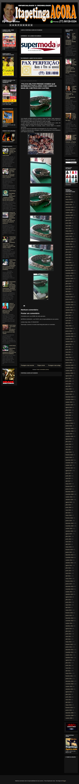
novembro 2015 (69, 526)
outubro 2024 (69, 244)
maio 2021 (68, 352)
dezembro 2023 (69, 270)
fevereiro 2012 (69, 644)
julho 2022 (68, 315)
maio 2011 (68, 668)
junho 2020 (68, 381)
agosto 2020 (69, 375)
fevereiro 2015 (69, 549)
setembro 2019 (69, 404)
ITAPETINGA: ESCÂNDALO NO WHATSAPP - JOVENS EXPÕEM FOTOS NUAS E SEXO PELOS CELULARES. (9, 195)
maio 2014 (68, 573)
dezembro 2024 (69, 239)
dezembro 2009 (69, 712)
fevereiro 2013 (69, 612)
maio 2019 (68, 415)
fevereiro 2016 (69, 518)
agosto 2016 (69, 502)
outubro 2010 (69, 686)
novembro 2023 (69, 273)
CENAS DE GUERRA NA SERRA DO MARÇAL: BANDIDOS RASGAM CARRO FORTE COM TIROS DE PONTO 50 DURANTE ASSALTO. (9, 218)
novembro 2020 (69, 368)
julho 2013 (68, 599)
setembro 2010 (69, 689)
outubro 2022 (69, 307)
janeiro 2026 (69, 204)
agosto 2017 (69, 470)
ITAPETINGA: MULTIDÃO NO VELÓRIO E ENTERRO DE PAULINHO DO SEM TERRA (9, 329)
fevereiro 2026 (69, 202)
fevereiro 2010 (69, 707)
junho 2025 (68, 223)
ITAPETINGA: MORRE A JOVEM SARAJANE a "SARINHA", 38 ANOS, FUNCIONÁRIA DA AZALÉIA (71, 92)
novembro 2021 (69, 336)
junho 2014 (68, 570)
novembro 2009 (69, 715)
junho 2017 (68, 476)
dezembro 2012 (69, 618)
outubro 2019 (69, 402)
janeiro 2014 (69, 583)
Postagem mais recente (27, 365)
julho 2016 (68, 504)
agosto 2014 (69, 565)
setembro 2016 (69, 499)
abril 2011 (68, 670)
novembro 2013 (69, 589)
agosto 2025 (69, 217)
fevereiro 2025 (69, 233)
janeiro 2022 (69, 331)
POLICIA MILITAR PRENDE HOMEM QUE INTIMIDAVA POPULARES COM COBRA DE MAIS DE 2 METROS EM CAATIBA (39, 86)
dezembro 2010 (69, 681)
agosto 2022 (69, 312)
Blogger (64, 780)
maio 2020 (68, 383)
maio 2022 (68, 320)
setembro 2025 (69, 215)
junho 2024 (68, 254)
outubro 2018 (69, 433)
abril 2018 (68, 449)
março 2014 (68, 578)
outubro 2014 (69, 560)
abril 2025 (68, 228)
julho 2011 (68, 662)
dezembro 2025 (69, 207)
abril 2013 (68, 607)
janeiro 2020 (69, 394)
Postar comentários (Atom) (43, 369)
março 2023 (68, 294)
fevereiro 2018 (69, 454)
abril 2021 (68, 354)
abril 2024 (68, 260)
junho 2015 (68, 539)
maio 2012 (68, 636)
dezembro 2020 (69, 365)
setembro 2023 (69, 278)
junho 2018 (68, 444)
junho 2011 (68, 665)
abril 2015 (68, 544)
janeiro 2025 (69, 236)
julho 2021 (68, 346)
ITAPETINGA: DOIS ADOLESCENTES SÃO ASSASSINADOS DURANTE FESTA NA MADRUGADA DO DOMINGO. (9, 264)
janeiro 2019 (69, 425)
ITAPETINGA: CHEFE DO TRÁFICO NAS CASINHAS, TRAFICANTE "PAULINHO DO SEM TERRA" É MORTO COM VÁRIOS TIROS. (9, 242)
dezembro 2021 (69, 333)
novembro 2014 (69, 557)
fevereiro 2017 (69, 486)
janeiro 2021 (69, 362)
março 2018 (68, 452)
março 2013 (68, 610)
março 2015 (68, 547)
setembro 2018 (69, 436)
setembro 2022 (69, 310)
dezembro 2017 (69, 460)
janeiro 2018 (69, 457)
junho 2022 (68, 318)
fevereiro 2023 (69, 296)
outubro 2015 (69, 528)
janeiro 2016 (69, 520)
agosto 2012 (69, 628)
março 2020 (68, 389)
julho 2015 (68, 536)
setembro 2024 (69, 246)
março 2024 (68, 262)
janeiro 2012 (69, 647)
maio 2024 (68, 257)
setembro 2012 (69, 626)
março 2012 (68, 641)
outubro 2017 (69, 465)
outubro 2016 (69, 497)
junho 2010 (68, 697)
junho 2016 (68, 507)
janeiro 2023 (69, 299)
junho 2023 (68, 286)
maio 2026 (68, 194)
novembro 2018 (69, 431)
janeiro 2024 (69, 268)
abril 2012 (68, 639)
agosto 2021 (69, 344)
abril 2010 (68, 702)
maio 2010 (68, 699)
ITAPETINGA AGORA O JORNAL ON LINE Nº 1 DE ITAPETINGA (9, 152)
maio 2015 (68, 541)
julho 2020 (68, 378)
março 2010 (68, 705)
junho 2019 (68, 412)
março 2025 (68, 231)
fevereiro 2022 (69, 328)
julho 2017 (68, 473)
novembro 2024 (69, 241)
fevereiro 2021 (69, 360)
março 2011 (68, 673)
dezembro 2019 (69, 397)
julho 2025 (68, 220)
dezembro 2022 (69, 302)
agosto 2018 (69, 439)
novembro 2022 (69, 304)
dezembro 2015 (69, 523)
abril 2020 (68, 386)
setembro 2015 (69, 531)
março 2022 (68, 325)
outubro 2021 (69, 339)
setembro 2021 (69, 341)
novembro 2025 (69, 210)
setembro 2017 (69, 468)
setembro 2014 (69, 562)
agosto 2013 (69, 597)
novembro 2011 (69, 652)
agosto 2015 (69, 533)
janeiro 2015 (69, 552)
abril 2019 (68, 418)
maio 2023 (68, 289)
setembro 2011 (69, 657)
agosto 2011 (69, 660)
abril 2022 (68, 323)
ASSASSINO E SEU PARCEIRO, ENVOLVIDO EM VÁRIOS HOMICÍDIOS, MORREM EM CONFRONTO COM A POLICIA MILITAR (9, 286)
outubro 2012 (69, 623)
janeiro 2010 (69, 710)
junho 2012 (68, 633)
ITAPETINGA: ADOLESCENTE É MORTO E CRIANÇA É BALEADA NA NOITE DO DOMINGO (9, 349)
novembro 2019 (69, 399)
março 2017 (68, 483)
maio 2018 (68, 447)
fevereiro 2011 (69, 676)
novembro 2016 (69, 494)
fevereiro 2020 (69, 391)
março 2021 (68, 357)
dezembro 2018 (69, 428)
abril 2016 (68, 512)
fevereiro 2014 (69, 581)
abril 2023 (68, 291)
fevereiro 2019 (69, 423)
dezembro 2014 (69, 554)
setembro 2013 (69, 594)
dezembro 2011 (69, 649)
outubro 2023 (69, 275)
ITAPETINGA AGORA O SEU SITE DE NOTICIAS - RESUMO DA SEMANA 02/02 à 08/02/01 (9, 173)
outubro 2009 (69, 718)
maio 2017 (68, 478)
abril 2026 (68, 196)
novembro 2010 (69, 683)
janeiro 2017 (69, 489)
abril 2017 (68, 481)
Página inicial (41, 365)
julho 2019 (68, 410)
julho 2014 (68, 568)
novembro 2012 (69, 620)
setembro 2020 (69, 373)
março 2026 (68, 199)
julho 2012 (68, 631)
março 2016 (68, 515)
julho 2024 (68, 252)
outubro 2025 (69, 212)
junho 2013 (68, 602)
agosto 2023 (69, 281)
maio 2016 (68, 510)
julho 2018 (68, 441)
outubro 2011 (69, 655)
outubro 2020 (69, 370)
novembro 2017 (69, 462)
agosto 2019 (69, 407)
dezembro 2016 (69, 491)
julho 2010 (68, 694)
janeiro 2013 (69, 615)
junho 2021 (68, 349)
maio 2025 (68, 225)
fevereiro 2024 (69, 265)
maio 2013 (68, 605)
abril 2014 (68, 576)
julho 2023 (68, 283)
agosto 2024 (69, 249)
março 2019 (68, 420)
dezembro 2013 (69, 586)
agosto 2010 (69, 691)
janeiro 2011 (69, 678)
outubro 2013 (69, 591)
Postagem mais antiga (54, 365)
